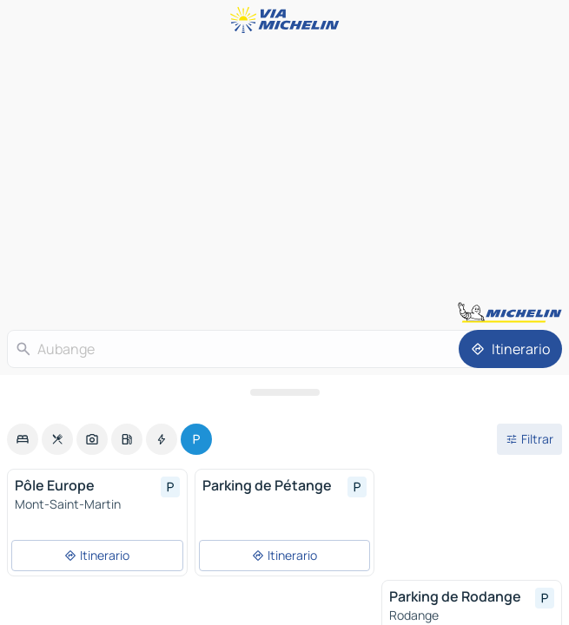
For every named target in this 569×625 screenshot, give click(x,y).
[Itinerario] (510, 349)
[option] (22, 439)
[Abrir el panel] (284, 392)
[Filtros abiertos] (529, 439)
